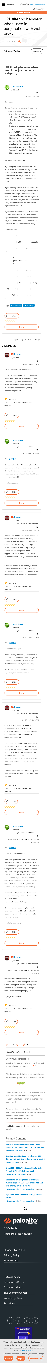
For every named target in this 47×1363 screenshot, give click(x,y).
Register (24, 4)
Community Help (13, 1287)
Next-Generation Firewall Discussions (20, 1189)
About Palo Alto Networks (18, 1233)
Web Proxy (28, 305)
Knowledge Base (13, 1298)
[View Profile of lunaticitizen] (17, 86)
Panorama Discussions (15, 1151)
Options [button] (36, 51)
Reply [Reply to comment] (21, 426)
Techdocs (9, 1303)
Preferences (36, 1358)
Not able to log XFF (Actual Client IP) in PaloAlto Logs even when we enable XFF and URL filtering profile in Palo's (24, 1183)
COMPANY (10, 1228)
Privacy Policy (27, 1351)
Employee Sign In (40, 4)
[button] (8, 1358)
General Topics (12, 51)
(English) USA (38, 9)
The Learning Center (15, 1292)
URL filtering (16, 305)
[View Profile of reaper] (17, 354)
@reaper (12, 459)
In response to (26, 447)
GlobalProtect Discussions (16, 1174)
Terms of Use (11, 1260)
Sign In (31, 4)
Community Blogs (14, 1282)
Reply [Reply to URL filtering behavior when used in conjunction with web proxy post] (21, 327)
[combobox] (13, 41)
